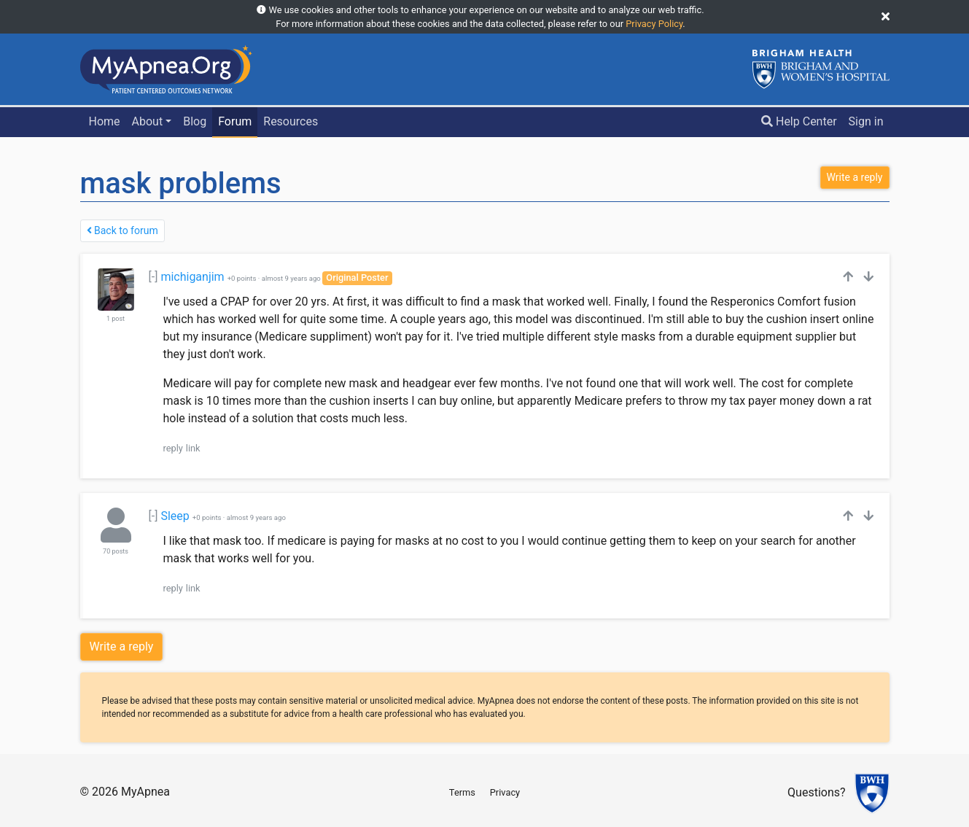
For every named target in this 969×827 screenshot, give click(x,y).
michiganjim (192, 277)
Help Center (799, 121)
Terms (462, 792)
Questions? (816, 793)
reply (173, 448)
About (147, 121)
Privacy (505, 792)
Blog (194, 121)
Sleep (174, 516)
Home (104, 121)
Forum (235, 121)
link (193, 448)
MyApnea (145, 792)
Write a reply (122, 646)
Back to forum (122, 230)
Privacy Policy (654, 23)
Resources (290, 121)
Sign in (866, 121)
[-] (153, 277)
